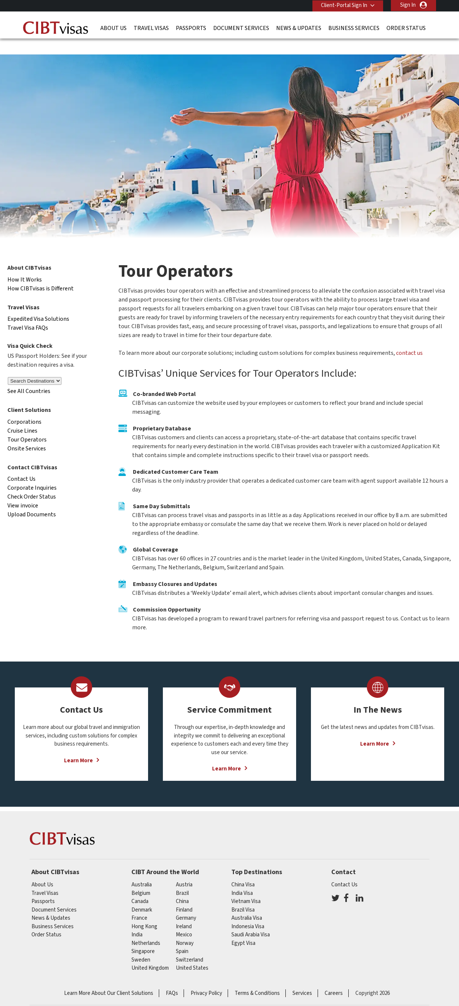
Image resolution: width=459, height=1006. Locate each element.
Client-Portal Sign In (343, 5)
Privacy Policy (206, 978)
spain (182, 936)
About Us (113, 28)
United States (192, 953)
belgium (140, 878)
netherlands (145, 928)
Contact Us (21, 464)
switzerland (189, 945)
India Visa (242, 878)
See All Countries (28, 376)
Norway (185, 928)
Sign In (408, 5)
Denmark (141, 895)
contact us (409, 338)
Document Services (241, 28)
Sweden (140, 945)
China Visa (243, 870)
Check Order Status (31, 482)
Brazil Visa (243, 895)
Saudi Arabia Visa (250, 920)
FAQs (172, 978)
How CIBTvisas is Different (40, 273)
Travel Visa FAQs (27, 313)
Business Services (353, 28)
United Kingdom (150, 953)
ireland (184, 911)
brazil (182, 878)
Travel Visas (151, 28)
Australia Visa (246, 903)
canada (139, 886)
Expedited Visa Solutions (38, 304)
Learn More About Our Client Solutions (108, 978)
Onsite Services (26, 433)
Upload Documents (31, 500)
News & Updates (298, 28)
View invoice (22, 491)
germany (186, 903)
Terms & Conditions (257, 978)
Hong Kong (144, 911)
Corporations (24, 407)
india (137, 920)
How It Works (24, 264)
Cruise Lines (22, 416)
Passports (191, 28)
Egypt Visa (243, 928)
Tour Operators (27, 424)
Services (302, 978)
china (182, 886)
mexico (184, 920)
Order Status (406, 28)
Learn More (78, 745)
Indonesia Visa (247, 911)
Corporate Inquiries (32, 473)
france (139, 903)
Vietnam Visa (246, 886)
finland (184, 895)
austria (184, 870)
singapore (143, 936)
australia (141, 870)
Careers (334, 978)
